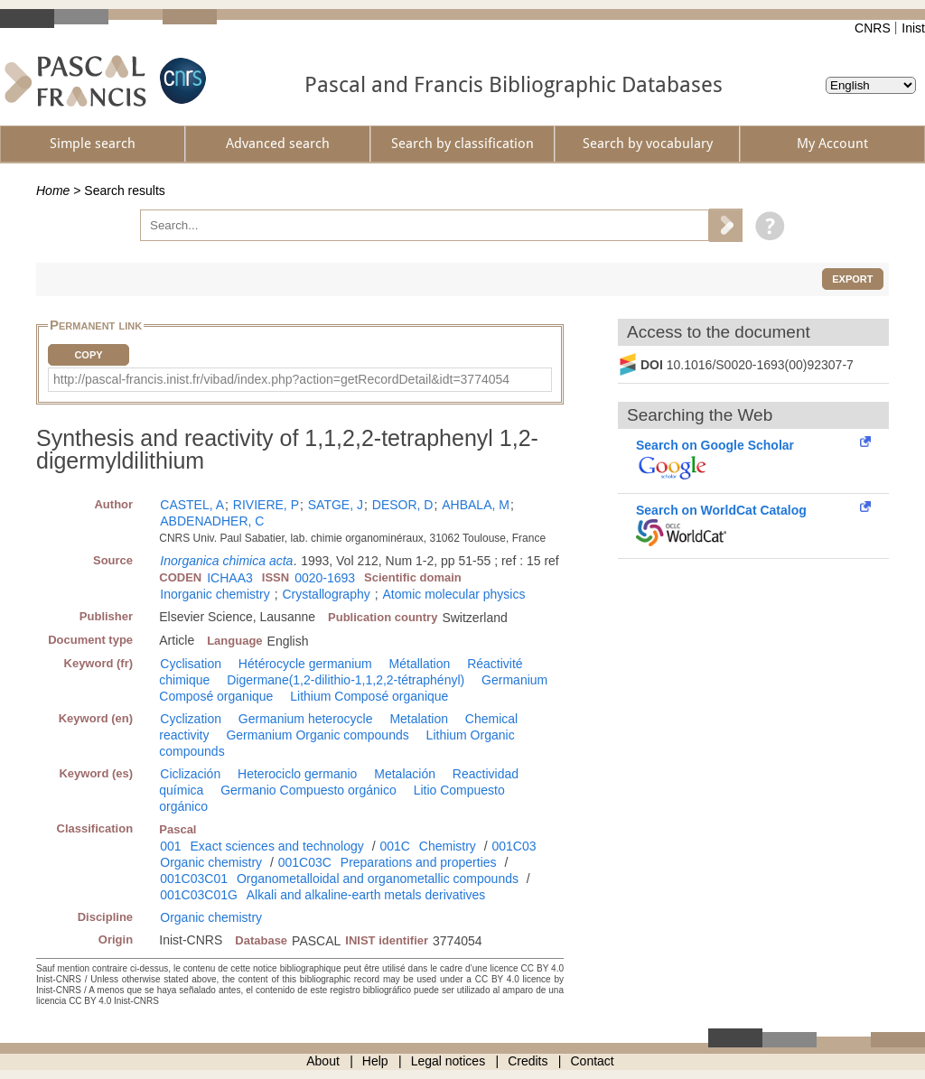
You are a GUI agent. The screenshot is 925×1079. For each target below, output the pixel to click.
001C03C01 (194, 878)
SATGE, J (335, 505)
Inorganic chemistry (214, 594)
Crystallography (325, 594)
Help (375, 1061)
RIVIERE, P (266, 505)
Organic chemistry (211, 862)
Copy (88, 354)
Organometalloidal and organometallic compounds (378, 878)
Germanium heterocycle (305, 719)
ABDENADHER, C (212, 521)
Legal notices (448, 1061)
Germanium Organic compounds (317, 735)
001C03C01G (199, 895)
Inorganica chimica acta (226, 560)
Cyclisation (190, 663)
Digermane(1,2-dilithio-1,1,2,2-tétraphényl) (345, 680)
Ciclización (190, 774)
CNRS (873, 28)
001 (170, 846)
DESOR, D (403, 505)
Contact (592, 1061)
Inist (913, 28)
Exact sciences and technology (277, 846)
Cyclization (190, 719)
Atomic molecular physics (453, 594)
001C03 (513, 846)
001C (394, 846)
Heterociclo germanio (297, 774)
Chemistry (447, 846)
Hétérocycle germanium (305, 663)
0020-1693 (324, 578)
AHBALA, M (475, 505)
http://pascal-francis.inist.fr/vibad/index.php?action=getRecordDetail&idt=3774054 (281, 379)
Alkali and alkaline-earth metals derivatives (366, 895)
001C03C (305, 862)
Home (53, 190)
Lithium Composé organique (369, 696)
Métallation (420, 663)
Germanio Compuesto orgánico (308, 790)
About (323, 1061)
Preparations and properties (419, 862)
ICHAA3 (230, 578)
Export (852, 279)
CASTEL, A (192, 505)
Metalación (404, 774)
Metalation (418, 719)
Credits (527, 1061)
